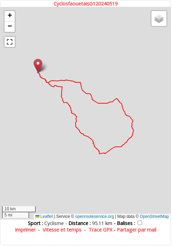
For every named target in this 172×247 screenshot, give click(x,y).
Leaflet (44, 216)
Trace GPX (100, 229)
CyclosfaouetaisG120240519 (85, 3)
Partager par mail (136, 229)
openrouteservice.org (94, 216)
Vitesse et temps (62, 229)
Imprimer (25, 229)
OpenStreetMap (154, 216)
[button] (38, 66)
